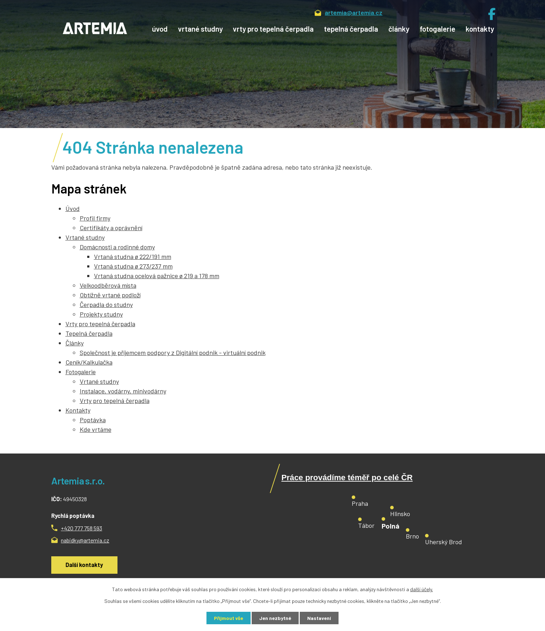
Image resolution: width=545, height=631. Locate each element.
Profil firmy (95, 218)
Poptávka (93, 420)
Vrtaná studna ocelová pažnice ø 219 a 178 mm (156, 276)
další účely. (421, 589)
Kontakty (480, 28)
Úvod (160, 28)
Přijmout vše (228, 618)
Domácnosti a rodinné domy (117, 247)
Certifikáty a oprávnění (111, 228)
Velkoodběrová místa (108, 285)
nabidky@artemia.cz (85, 540)
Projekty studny (101, 314)
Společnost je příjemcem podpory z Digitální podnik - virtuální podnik (173, 352)
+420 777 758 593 (81, 528)
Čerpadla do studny (106, 304)
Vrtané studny (200, 28)
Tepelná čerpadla (351, 28)
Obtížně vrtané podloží (110, 295)
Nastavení (319, 618)
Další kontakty (84, 564)
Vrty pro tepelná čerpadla (273, 28)
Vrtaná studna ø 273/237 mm (133, 266)
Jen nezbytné (275, 618)
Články (398, 28)
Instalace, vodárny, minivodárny (123, 391)
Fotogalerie (437, 28)
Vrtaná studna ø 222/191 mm (132, 256)
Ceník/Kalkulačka (88, 362)
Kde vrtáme (95, 429)
